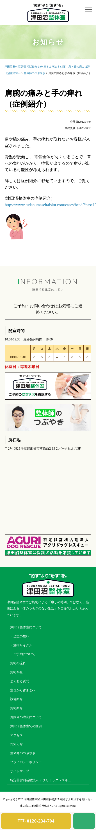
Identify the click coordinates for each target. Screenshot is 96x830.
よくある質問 (19, 681)
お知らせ (16, 744)
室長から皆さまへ (22, 690)
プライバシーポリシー (26, 762)
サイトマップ (19, 771)
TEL (36, 821)
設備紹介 (16, 699)
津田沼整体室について (26, 627)
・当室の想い (19, 636)
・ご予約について (22, 654)
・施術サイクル (21, 645)
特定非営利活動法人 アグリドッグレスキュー (42, 780)
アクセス (16, 735)
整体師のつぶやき (22, 753)
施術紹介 (16, 708)
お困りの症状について (26, 717)
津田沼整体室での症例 (26, 726)
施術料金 (16, 672)
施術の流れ (18, 663)
